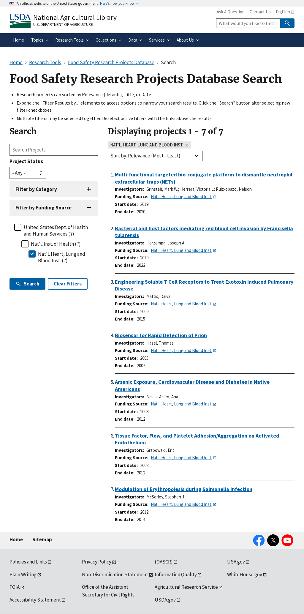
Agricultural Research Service (186, 587)
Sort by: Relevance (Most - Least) (145, 155)
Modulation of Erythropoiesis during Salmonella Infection (183, 489)
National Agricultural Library (75, 17)
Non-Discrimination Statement (115, 574)
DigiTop (283, 12)
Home (16, 539)
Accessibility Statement (35, 599)
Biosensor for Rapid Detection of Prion (161, 335)
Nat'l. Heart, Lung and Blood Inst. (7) (61, 257)
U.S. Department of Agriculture (63, 24)
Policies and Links (28, 561)
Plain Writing (23, 574)
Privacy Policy (96, 561)
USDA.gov (165, 599)
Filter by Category (36, 189)
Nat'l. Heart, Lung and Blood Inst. (181, 196)
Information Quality (176, 574)
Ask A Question (231, 12)
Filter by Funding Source (43, 207)
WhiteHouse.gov (244, 574)
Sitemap (42, 539)
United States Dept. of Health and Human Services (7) (56, 230)
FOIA (15, 587)
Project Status (26, 161)
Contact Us (260, 12)
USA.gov (236, 561)
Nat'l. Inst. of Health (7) (56, 244)
